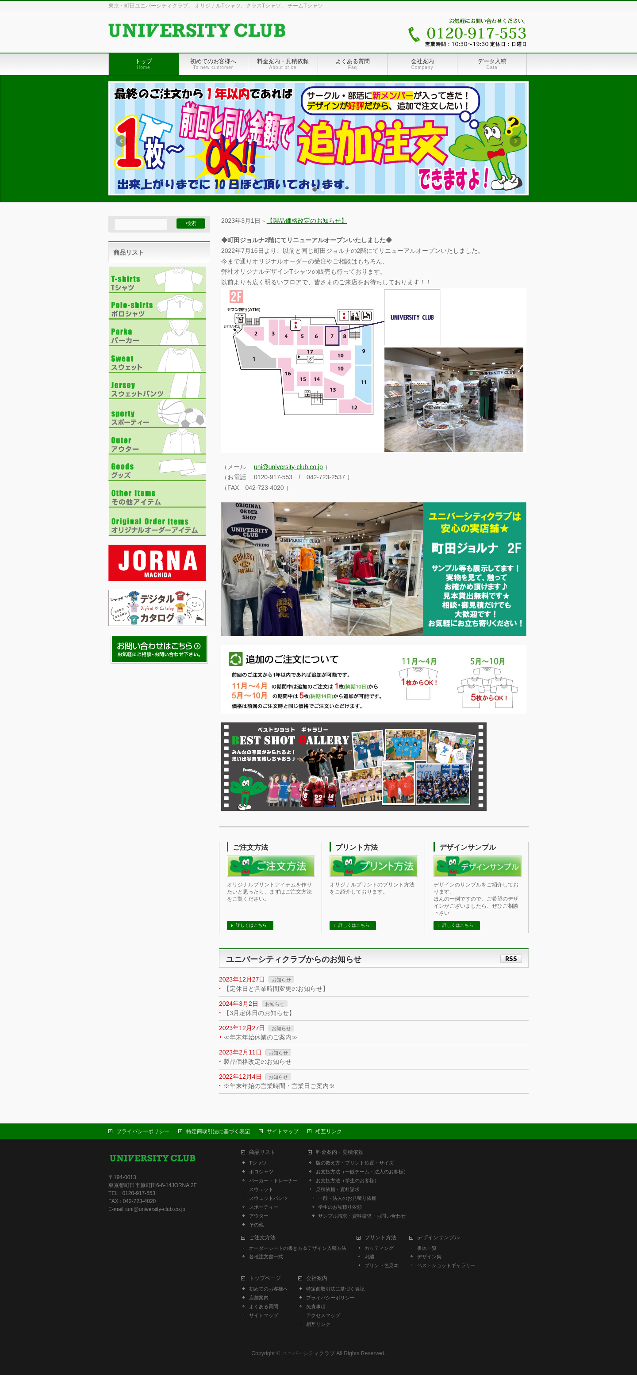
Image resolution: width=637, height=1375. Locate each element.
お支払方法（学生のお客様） (347, 1179)
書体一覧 (427, 1247)
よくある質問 (263, 1305)
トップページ (265, 1277)
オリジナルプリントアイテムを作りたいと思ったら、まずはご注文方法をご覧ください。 (269, 892)
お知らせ (281, 979)
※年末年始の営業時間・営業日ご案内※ (279, 1085)
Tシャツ (258, 1162)
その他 (256, 1223)
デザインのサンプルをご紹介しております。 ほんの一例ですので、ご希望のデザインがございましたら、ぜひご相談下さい (476, 899)
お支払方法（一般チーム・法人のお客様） (362, 1170)
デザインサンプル (467, 847)
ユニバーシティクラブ (308, 1352)
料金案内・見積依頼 (340, 1151)
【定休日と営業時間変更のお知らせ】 (276, 988)
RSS (511, 958)
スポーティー (263, 1206)
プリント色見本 (382, 1264)
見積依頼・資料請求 (338, 1188)
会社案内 (316, 1277)
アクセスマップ (323, 1314)
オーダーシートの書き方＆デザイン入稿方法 (297, 1247)
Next (515, 141)
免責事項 (316, 1305)
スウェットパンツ (268, 1197)
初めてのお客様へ (268, 1288)
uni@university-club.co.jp (288, 466)
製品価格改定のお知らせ (257, 1061)
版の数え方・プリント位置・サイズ (355, 1162)
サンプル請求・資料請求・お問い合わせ (362, 1215)
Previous (121, 141)
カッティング (379, 1247)
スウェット (261, 1188)
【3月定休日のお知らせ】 (259, 1012)
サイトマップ (283, 1130)
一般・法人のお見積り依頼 (347, 1197)
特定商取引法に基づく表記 (218, 1130)
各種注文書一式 (266, 1255)
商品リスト (262, 1151)
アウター (259, 1215)
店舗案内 (259, 1296)
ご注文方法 (250, 847)
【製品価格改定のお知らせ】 (307, 220)
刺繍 (369, 1255)
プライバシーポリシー (142, 1130)
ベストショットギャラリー (446, 1264)
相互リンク (328, 1130)
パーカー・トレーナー (273, 1179)
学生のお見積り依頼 (340, 1206)
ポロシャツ (261, 1170)
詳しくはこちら (251, 925)
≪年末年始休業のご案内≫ (260, 1037)
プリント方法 (356, 847)
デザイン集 (429, 1255)
